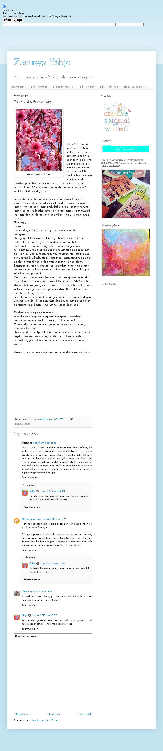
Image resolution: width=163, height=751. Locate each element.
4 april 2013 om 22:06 (52, 563)
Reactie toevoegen (25, 636)
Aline (24, 592)
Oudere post (84, 714)
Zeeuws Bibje (42, 62)
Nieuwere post (23, 714)
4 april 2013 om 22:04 (52, 491)
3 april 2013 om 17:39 (54, 519)
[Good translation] (8, 20)
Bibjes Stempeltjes (63, 87)
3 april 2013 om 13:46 (44, 443)
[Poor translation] (18, 20)
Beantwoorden (29, 477)
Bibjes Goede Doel (134, 87)
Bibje (32, 491)
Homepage (54, 714)
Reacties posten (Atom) (45, 720)
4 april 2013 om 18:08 (40, 592)
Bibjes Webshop (109, 87)
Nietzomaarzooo (31, 519)
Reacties (30, 485)
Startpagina (19, 87)
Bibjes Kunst (87, 87)
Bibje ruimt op (39, 87)
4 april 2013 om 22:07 (44, 615)
